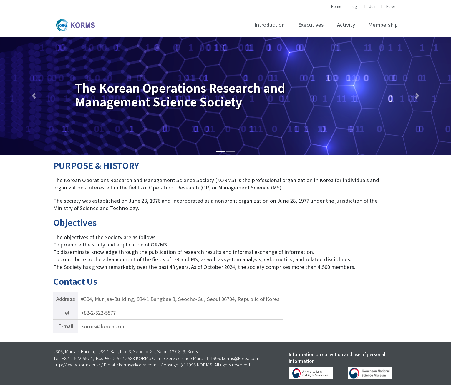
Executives (311, 24)
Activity (346, 24)
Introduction (269, 24)
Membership (383, 24)
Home (336, 6)
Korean (392, 6)
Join (373, 6)
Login (355, 6)
